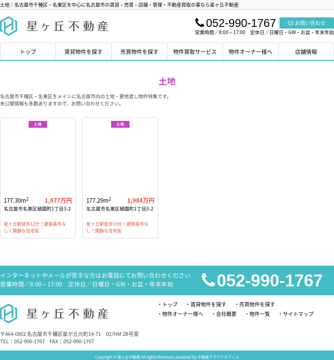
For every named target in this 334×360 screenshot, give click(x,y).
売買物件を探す (139, 51)
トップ (28, 51)
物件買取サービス (195, 51)
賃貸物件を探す (83, 51)
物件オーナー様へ (250, 51)
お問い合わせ (306, 23)
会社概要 (226, 313)
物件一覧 (259, 313)
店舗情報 (306, 51)
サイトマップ (298, 313)
